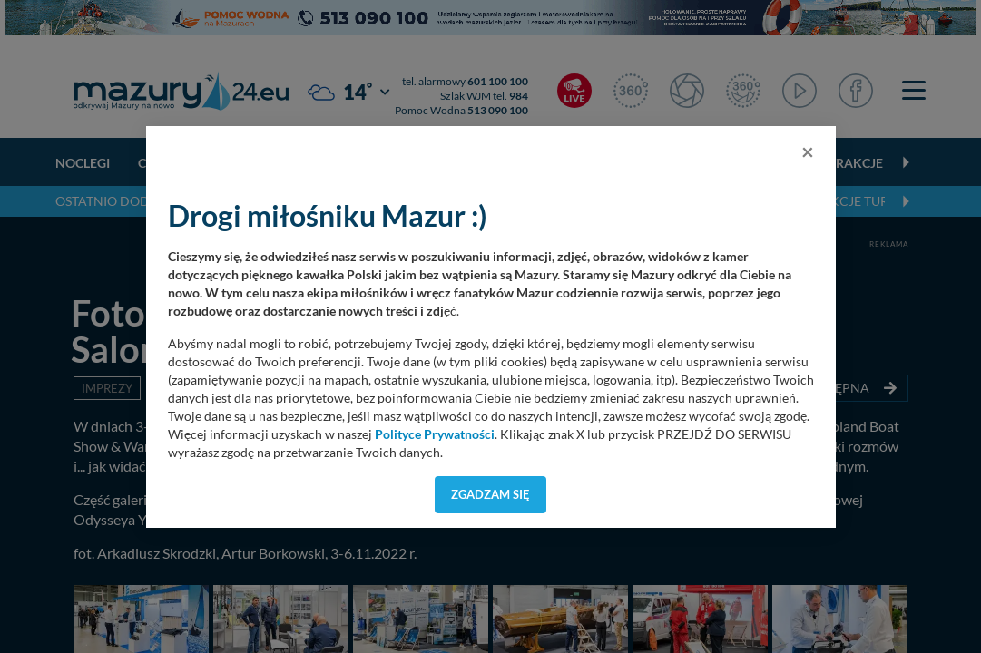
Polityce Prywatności (435, 434)
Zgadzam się (490, 494)
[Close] (808, 151)
